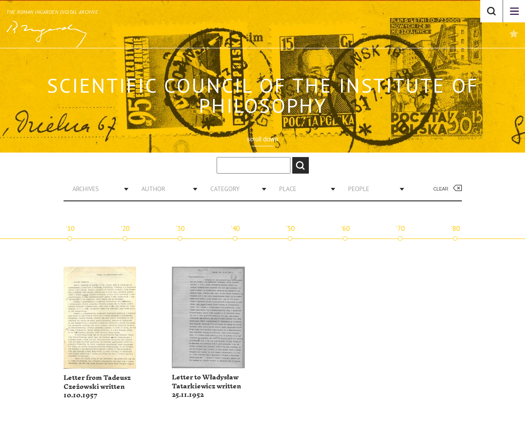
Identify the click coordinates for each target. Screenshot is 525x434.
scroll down (262, 139)
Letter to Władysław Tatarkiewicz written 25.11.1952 (206, 386)
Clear (440, 189)
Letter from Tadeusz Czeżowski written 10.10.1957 (97, 386)
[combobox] (97, 189)
